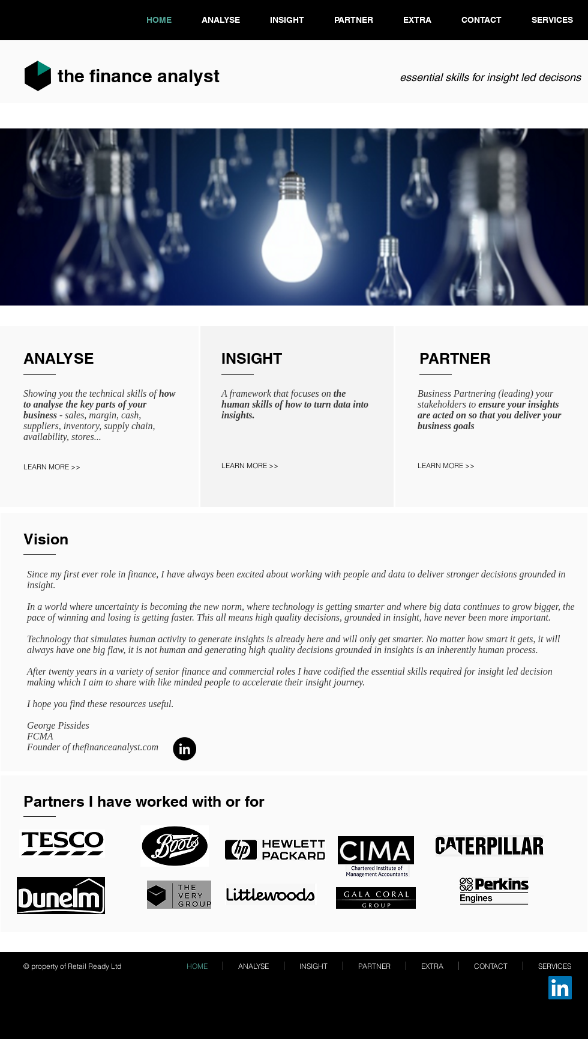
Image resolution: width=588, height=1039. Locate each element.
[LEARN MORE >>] (63, 467)
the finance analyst (139, 75)
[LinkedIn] (184, 748)
